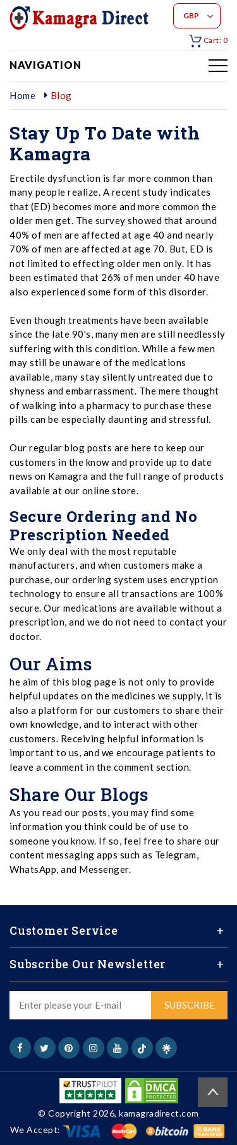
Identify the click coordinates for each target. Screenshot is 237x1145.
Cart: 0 (208, 40)
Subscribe (189, 1005)
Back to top (213, 1092)
